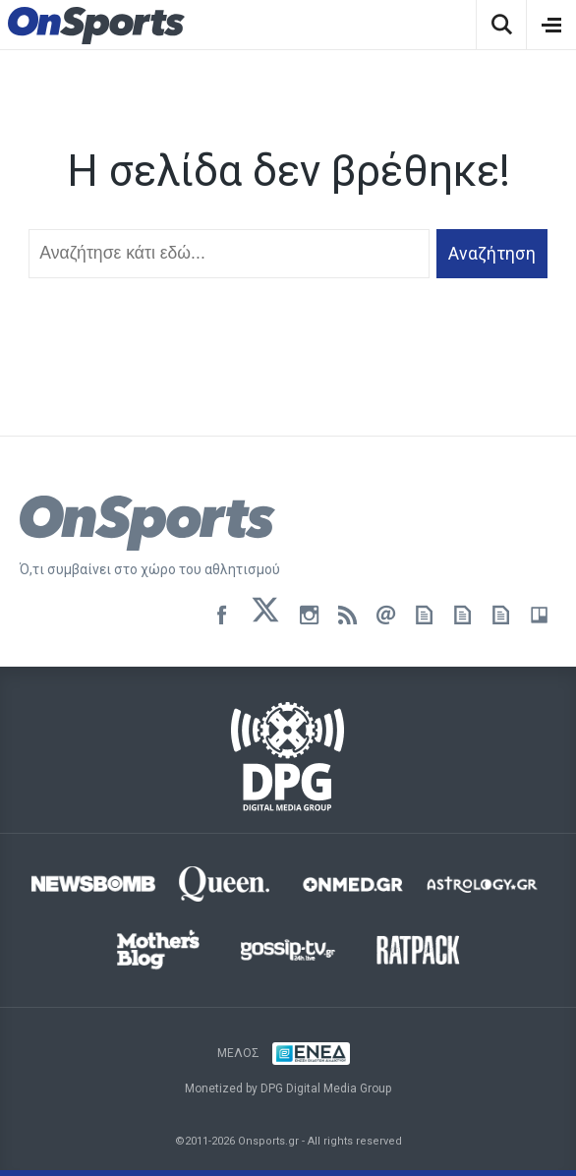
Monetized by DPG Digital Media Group (288, 1088)
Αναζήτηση (492, 254)
